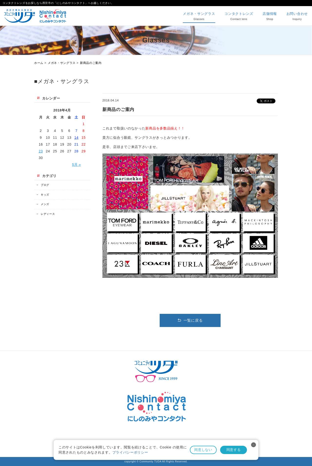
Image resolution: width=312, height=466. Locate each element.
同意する (233, 450)
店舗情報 (270, 16)
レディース (46, 213)
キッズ (43, 194)
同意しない (203, 450)
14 (76, 137)
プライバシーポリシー (130, 452)
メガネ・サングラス (199, 16)
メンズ (43, 204)
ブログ (43, 184)
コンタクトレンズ (238, 16)
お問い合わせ (297, 16)
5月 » (76, 165)
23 (41, 151)
